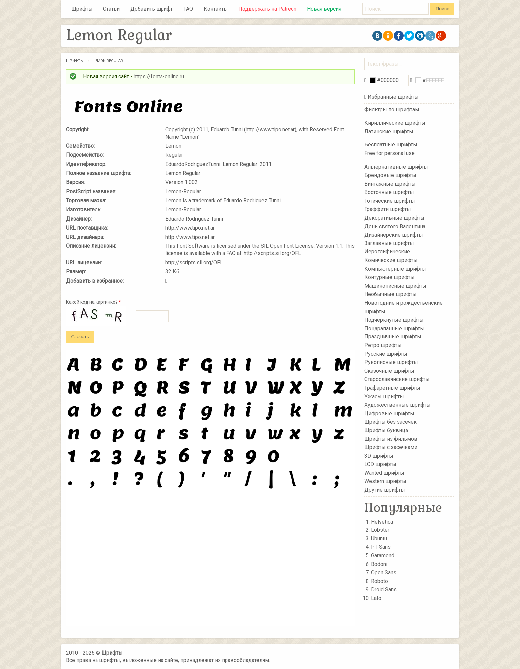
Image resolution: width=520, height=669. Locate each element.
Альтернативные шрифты (396, 166)
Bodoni (379, 564)
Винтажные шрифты (390, 183)
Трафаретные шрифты (392, 388)
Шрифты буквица (386, 430)
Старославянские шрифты (397, 379)
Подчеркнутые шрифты (393, 320)
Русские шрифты (385, 353)
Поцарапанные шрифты (394, 328)
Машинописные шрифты (395, 286)
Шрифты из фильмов (390, 438)
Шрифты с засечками (390, 447)
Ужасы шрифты (384, 396)
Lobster (380, 530)
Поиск (442, 8)
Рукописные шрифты (391, 362)
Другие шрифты (384, 490)
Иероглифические (387, 251)
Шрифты (82, 9)
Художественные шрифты (397, 405)
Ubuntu (379, 538)
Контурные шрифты (389, 277)
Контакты (216, 9)
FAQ (188, 9)
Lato (376, 598)
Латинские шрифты (388, 131)
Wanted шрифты (384, 473)
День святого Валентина (394, 226)
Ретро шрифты (383, 345)
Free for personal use (389, 153)
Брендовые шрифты (390, 175)
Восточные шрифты (389, 192)
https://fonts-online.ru (159, 76)
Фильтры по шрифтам (391, 109)
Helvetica (382, 522)
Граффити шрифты (387, 209)
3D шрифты (378, 455)
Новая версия (324, 9)
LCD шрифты (380, 464)
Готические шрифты (389, 201)
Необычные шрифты (390, 294)
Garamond (382, 555)
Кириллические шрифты (394, 123)
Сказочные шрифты (389, 371)
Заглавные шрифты (389, 243)
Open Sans (383, 572)
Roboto (379, 581)
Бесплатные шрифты (390, 145)
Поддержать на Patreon (267, 9)
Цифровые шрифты (389, 413)
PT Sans (381, 547)
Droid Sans (384, 589)
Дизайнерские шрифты (393, 235)
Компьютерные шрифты (395, 268)
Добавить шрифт (151, 9)
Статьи (111, 9)
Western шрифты (385, 481)
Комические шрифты (391, 260)
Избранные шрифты (393, 97)
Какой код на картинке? (93, 302)
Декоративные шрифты (394, 218)
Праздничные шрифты (392, 337)
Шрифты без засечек (390, 422)
